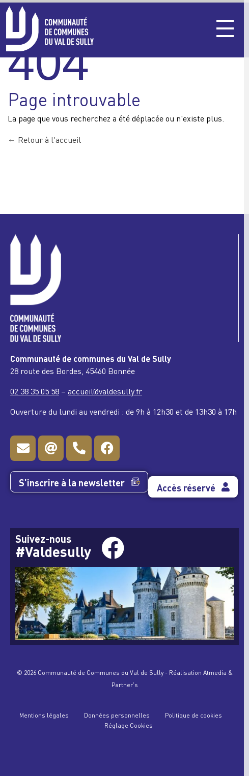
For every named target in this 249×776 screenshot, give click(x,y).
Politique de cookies (193, 714)
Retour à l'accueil (44, 139)
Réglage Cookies (128, 725)
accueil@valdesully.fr (105, 390)
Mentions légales (44, 714)
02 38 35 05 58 (34, 390)
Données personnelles (117, 714)
